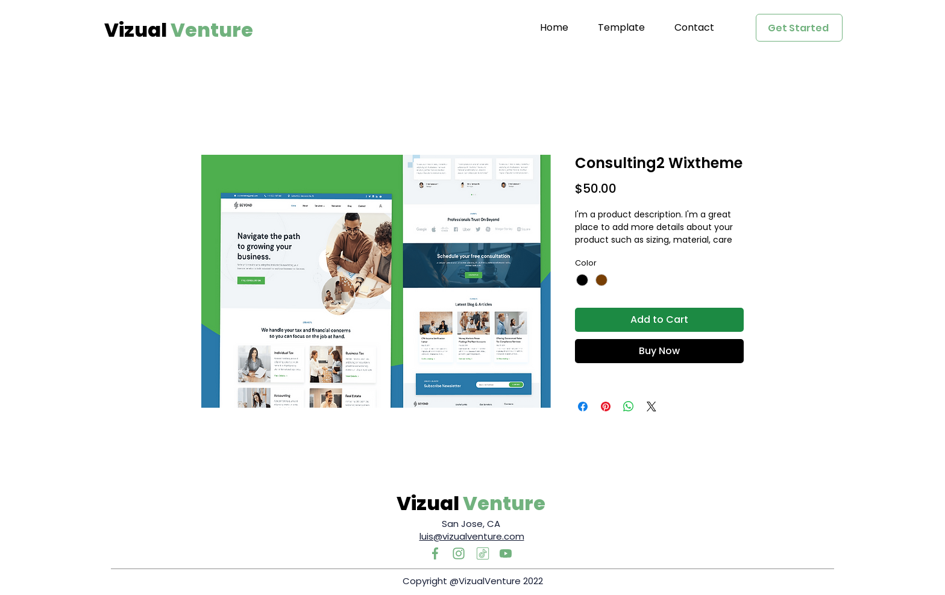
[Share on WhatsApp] (628, 406)
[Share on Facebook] (583, 406)
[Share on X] (651, 406)
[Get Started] (799, 28)
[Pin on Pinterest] (605, 406)
